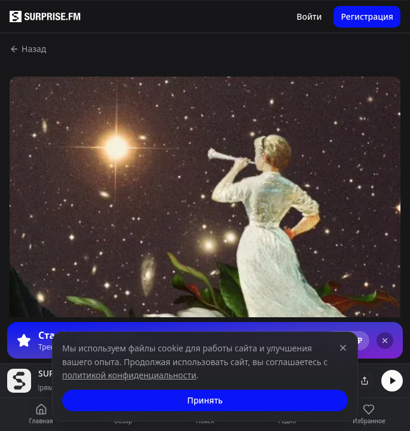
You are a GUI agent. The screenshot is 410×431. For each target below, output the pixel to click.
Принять (204, 400)
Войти (309, 16)
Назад (28, 48)
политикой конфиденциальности (129, 375)
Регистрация (367, 16)
